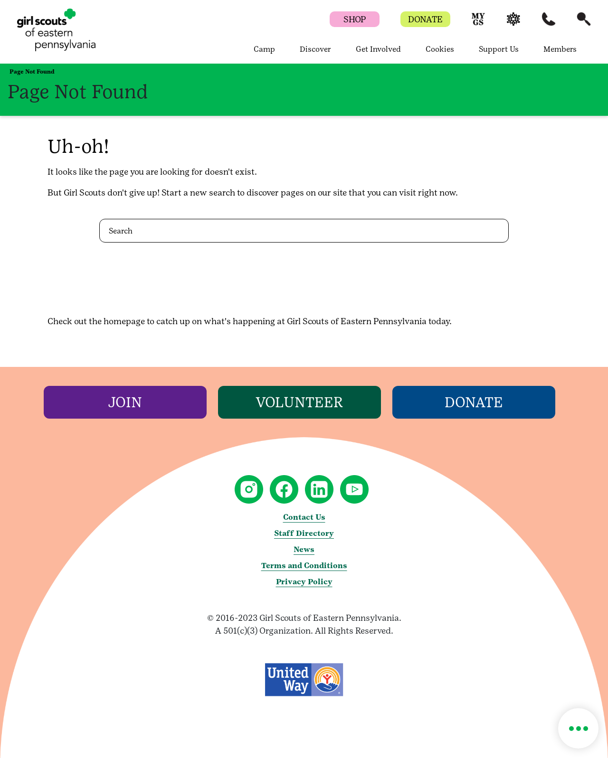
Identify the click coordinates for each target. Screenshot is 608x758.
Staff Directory (304, 533)
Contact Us (304, 517)
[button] (478, 23)
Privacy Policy (304, 581)
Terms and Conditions (304, 565)
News (304, 549)
